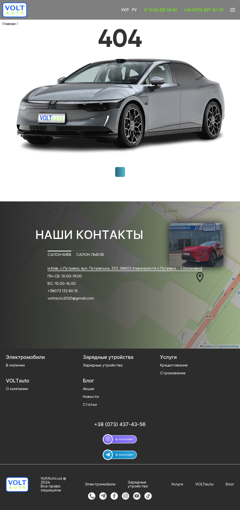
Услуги (177, 484)
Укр (125, 10)
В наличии (15, 365)
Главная (8, 24)
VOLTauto (204, 484)
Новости (91, 397)
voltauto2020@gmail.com (71, 299)
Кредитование (174, 365)
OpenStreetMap (228, 346)
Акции (88, 389)
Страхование (173, 373)
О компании (17, 389)
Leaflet (206, 346)
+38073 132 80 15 (63, 291)
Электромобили (100, 484)
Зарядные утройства (103, 365)
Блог (230, 484)
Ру (134, 10)
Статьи (90, 405)
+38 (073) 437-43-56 (204, 10)
